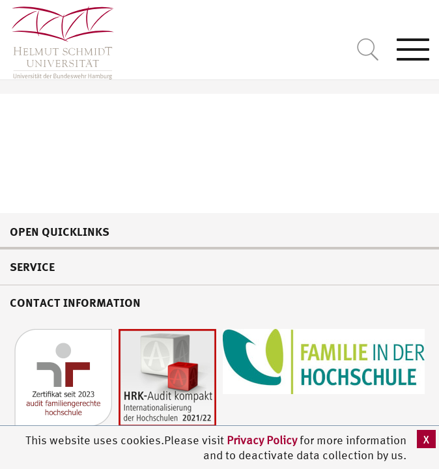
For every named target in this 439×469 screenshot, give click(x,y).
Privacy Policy (263, 440)
